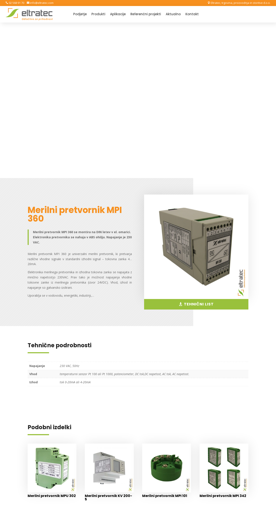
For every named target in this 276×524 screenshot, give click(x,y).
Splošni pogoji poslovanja (164, 426)
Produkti (98, 14)
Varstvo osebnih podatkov (165, 433)
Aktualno (173, 14)
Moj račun (153, 446)
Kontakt (192, 14)
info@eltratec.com (41, 3)
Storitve (216, 446)
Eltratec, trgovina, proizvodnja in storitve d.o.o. (240, 3)
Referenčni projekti (145, 14)
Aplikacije (118, 14)
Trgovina (153, 439)
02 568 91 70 (16, 3)
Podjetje (80, 14)
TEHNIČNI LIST (199, 148)
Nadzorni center (158, 453)
